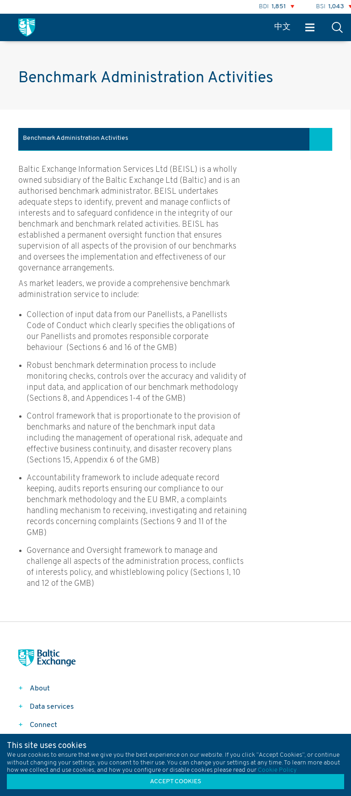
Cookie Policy (277, 770)
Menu (309, 27)
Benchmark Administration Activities (75, 138)
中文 (282, 27)
